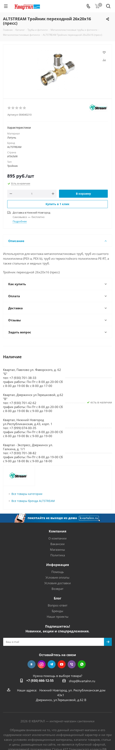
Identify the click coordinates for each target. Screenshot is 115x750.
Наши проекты (57, 617)
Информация (57, 565)
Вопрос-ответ (57, 605)
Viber (72, 664)
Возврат (57, 589)
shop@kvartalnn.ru (82, 681)
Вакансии (57, 544)
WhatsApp (82, 664)
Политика (57, 555)
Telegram (52, 664)
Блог (57, 598)
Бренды (57, 611)
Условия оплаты (57, 577)
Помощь (57, 572)
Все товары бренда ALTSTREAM (33, 501)
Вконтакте (31, 664)
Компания (57, 531)
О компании (57, 538)
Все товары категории (26, 494)
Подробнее (20, 221)
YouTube (62, 664)
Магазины (57, 549)
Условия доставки (57, 583)
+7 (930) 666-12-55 (40, 680)
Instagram (42, 664)
